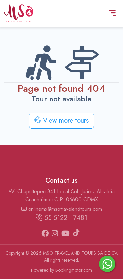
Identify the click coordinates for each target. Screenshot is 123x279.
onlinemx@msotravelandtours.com (61, 209)
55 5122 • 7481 (61, 218)
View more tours (61, 120)
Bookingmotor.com (73, 270)
